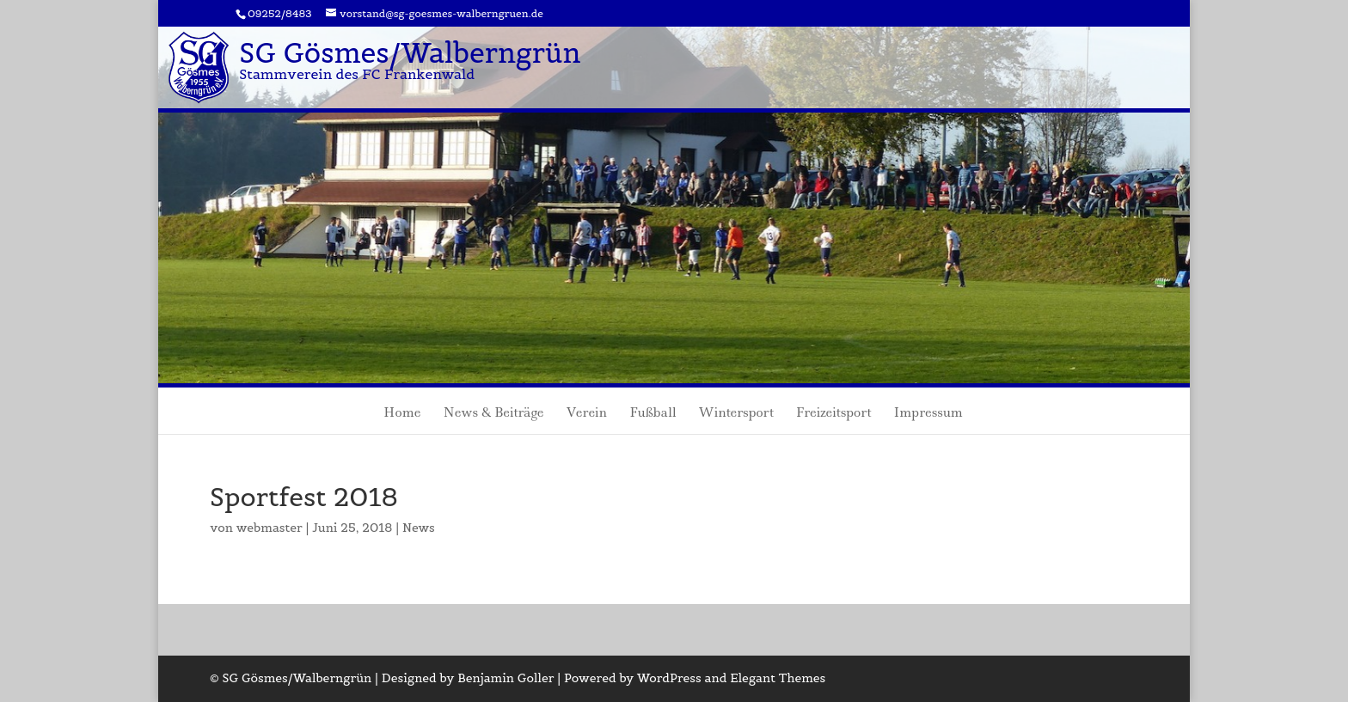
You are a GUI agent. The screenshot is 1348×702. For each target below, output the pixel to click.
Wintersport (735, 413)
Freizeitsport (834, 413)
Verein (586, 413)
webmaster (269, 527)
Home (401, 413)
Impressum (928, 413)
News (418, 527)
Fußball (652, 413)
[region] (674, 205)
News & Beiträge (493, 413)
